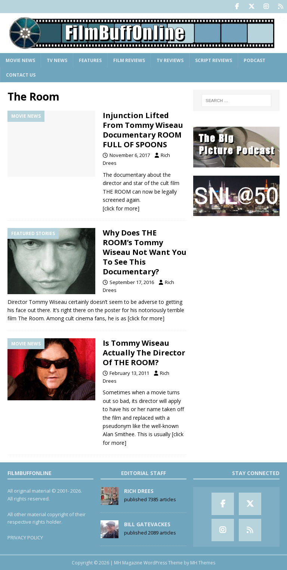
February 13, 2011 (129, 373)
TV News (57, 60)
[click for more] (121, 208)
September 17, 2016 (131, 282)
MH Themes (202, 563)
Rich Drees (139, 490)
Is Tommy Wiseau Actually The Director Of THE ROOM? (144, 352)
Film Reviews (129, 60)
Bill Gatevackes (147, 524)
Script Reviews (213, 60)
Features (90, 60)
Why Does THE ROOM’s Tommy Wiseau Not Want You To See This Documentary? (144, 252)
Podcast (254, 60)
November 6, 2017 (129, 155)
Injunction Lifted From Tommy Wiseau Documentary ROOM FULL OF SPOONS (143, 130)
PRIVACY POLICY (25, 537)
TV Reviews (170, 60)
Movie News (20, 60)
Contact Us (21, 75)
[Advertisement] (236, 261)
